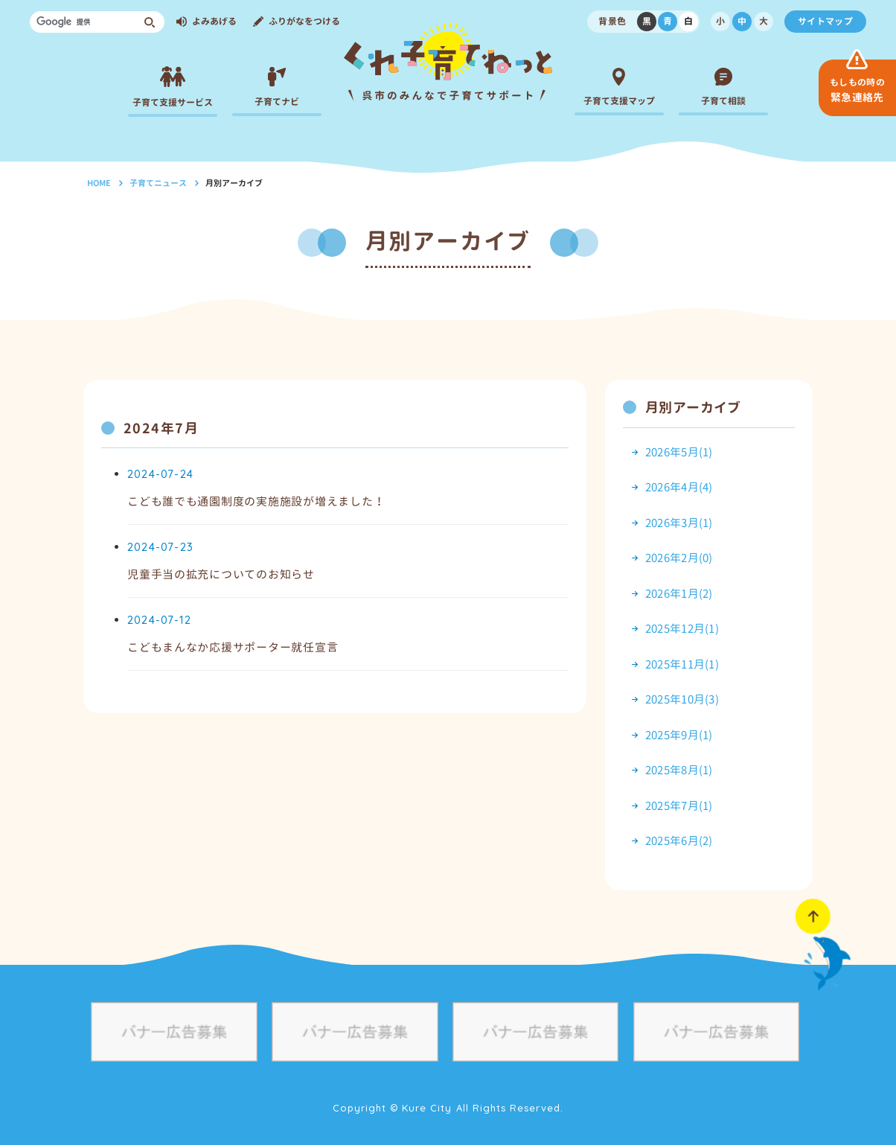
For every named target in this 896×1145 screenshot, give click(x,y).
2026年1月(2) (679, 594)
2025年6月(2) (679, 841)
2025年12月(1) (682, 629)
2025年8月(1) (679, 770)
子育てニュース (158, 183)
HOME (99, 183)
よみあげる (214, 21)
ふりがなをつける (304, 21)
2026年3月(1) (679, 523)
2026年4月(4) (679, 487)
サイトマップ (825, 21)
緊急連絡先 (857, 90)
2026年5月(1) (679, 452)
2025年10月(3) (682, 699)
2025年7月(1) (679, 806)
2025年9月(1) (679, 735)
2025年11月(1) (682, 664)
